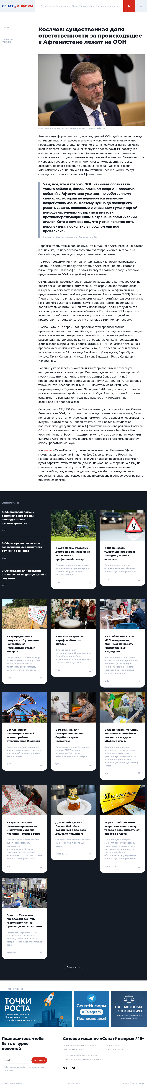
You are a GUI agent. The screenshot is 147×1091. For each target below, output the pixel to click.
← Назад (6, 27)
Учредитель (112, 1045)
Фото (74, 6)
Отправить (39, 1060)
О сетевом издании (73, 1049)
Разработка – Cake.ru (134, 1083)
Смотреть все (73, 967)
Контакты (113, 6)
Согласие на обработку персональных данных (24, 1068)
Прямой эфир (86, 6)
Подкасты (101, 6)
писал (48, 450)
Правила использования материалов (83, 1059)
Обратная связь (114, 1049)
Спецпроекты (63, 6)
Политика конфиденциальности (80, 1055)
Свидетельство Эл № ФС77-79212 (80, 1045)
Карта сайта (74, 1083)
